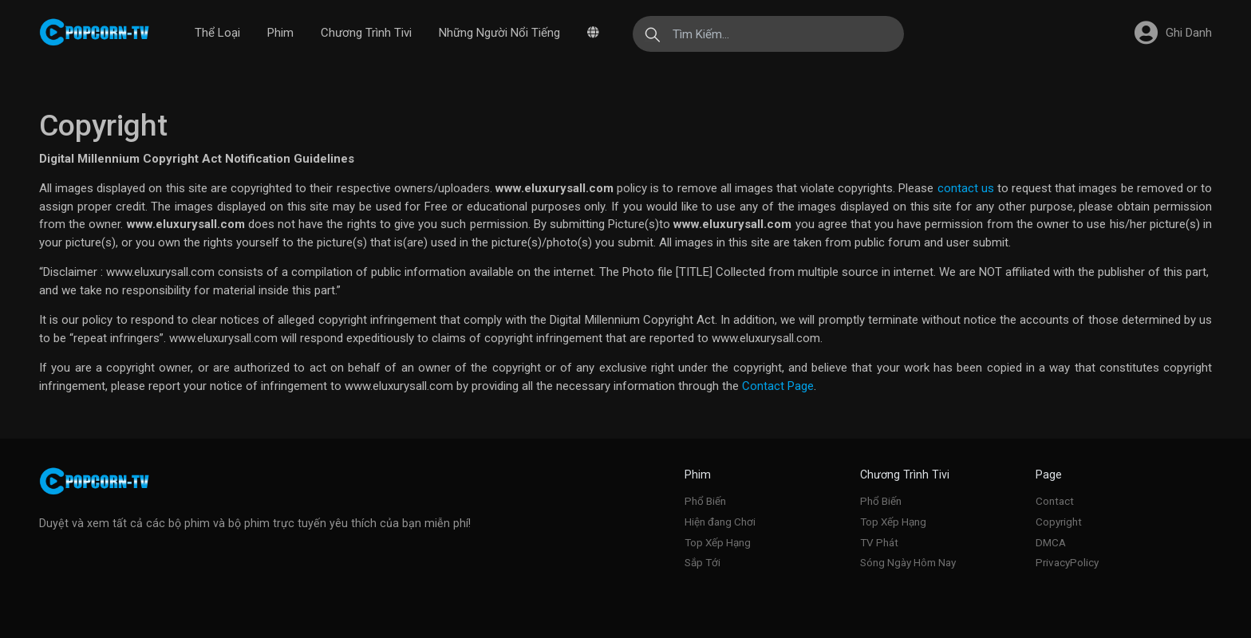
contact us (965, 188)
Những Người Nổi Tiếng (499, 33)
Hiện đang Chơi (720, 521)
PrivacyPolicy (1067, 562)
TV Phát (879, 542)
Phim (280, 33)
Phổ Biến (705, 500)
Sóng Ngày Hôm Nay (908, 562)
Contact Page (778, 386)
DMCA (1051, 542)
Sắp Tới (702, 562)
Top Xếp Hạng (718, 542)
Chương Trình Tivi (366, 33)
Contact (1055, 500)
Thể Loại (217, 33)
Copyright (1059, 521)
